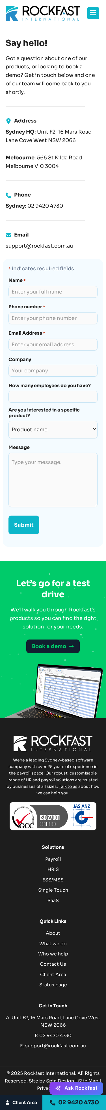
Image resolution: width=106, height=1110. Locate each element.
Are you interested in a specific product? (44, 413)
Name (16, 281)
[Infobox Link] (53, 200)
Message (19, 447)
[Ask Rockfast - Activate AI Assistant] (76, 1088)
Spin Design (60, 1081)
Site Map (88, 1081)
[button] (93, 13)
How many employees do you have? (49, 386)
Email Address (26, 333)
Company (19, 359)
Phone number (26, 307)
